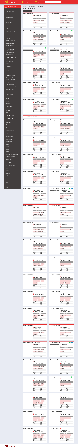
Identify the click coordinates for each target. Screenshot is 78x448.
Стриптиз (7, 146)
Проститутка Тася (28, 222)
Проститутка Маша (28, 240)
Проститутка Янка (28, 291)
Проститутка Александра (56, 308)
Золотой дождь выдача (10, 165)
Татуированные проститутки (11, 86)
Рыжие (7, 112)
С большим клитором (10, 84)
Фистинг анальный (9, 171)
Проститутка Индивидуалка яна (31, 257)
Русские (7, 96)
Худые (7, 68)
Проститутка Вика (28, 274)
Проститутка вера (28, 13)
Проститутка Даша (28, 411)
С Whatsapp (8, 24)
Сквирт (7, 175)
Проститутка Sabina (55, 325)
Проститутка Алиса (55, 99)
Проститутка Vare (27, 308)
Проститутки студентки (10, 42)
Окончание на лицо (9, 139)
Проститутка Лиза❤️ (55, 428)
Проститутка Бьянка (28, 394)
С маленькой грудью (10, 52)
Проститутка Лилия (28, 377)
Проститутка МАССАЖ (56, 120)
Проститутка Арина (28, 171)
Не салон (7, 81)
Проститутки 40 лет (27, 11)
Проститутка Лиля (55, 342)
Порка (7, 187)
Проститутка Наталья (55, 394)
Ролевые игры (8, 159)
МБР (6, 127)
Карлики (7, 59)
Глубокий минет (9, 124)
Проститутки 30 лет (10, 43)
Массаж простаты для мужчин (12, 154)
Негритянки (8, 100)
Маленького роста (9, 61)
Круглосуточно (9, 22)
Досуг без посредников (10, 82)
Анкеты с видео (9, 15)
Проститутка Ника (55, 82)
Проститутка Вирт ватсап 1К (57, 188)
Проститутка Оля (54, 48)
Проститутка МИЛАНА (56, 274)
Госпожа (7, 184)
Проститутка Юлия (28, 154)
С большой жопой (9, 77)
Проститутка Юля (54, 13)
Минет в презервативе (10, 125)
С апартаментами (9, 17)
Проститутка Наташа (55, 65)
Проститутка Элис (55, 137)
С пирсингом (8, 91)
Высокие (7, 63)
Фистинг (7, 170)
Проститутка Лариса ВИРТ (30, 48)
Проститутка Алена (55, 291)
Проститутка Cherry (28, 428)
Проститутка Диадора (56, 411)
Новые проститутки (10, 20)
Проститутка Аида (28, 325)
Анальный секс (8, 122)
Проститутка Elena (28, 205)
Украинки (7, 101)
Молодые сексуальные (10, 40)
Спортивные (8, 72)
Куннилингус (8, 129)
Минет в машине (9, 138)
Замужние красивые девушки (11, 87)
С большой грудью (9, 54)
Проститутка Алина (55, 240)
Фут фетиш (8, 176)
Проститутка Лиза (55, 171)
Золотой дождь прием (10, 166)
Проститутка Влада (28, 30)
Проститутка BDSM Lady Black (30, 82)
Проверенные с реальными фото (12, 14)
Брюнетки (8, 110)
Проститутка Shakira (28, 359)
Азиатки (7, 98)
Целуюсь (7, 149)
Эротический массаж (10, 130)
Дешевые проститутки (10, 31)
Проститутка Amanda (55, 257)
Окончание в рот (9, 141)
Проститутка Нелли (28, 99)
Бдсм (7, 182)
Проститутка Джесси (55, 377)
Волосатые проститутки (10, 89)
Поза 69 (7, 151)
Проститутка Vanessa (55, 154)
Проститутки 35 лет (10, 45)
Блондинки (8, 109)
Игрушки (7, 144)
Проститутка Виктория (29, 137)
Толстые (7, 70)
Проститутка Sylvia (55, 205)
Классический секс (9, 120)
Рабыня (7, 185)
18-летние (8, 38)
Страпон (7, 168)
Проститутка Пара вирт (56, 30)
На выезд (7, 19)
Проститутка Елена (28, 65)
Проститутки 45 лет (37, 11)
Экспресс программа (10, 25)
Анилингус (8, 173)
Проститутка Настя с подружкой (31, 342)
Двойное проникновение (11, 157)
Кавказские (8, 103)
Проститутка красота (28, 120)
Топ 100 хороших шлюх (10, 79)
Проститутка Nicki (28, 188)
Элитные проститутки (10, 33)
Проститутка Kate (54, 222)
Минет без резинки (9, 136)
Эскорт (7, 143)
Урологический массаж (10, 156)
